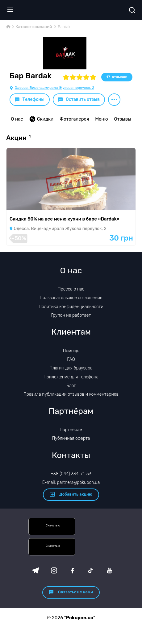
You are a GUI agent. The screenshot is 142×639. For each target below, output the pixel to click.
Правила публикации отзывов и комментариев (71, 394)
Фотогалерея (74, 119)
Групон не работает (71, 315)
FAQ (71, 359)
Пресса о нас (71, 289)
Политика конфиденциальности (71, 306)
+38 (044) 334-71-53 (71, 473)
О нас (17, 119)
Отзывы (122, 119)
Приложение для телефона (71, 377)
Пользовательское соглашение (71, 297)
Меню (101, 119)
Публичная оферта (71, 438)
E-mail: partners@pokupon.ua (71, 482)
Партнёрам (71, 429)
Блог (71, 385)
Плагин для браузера (70, 368)
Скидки (41, 119)
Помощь (71, 350)
